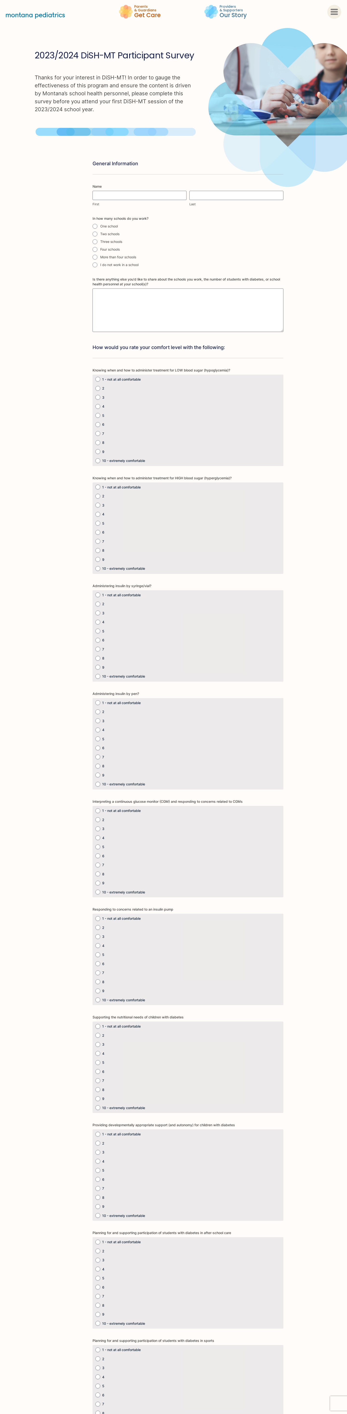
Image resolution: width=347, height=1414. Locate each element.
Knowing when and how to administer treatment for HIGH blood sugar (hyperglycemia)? (162, 478)
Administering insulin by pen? (116, 694)
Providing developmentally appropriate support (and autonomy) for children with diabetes (164, 1125)
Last (192, 204)
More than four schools (118, 257)
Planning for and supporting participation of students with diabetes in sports (153, 1340)
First (96, 204)
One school (109, 226)
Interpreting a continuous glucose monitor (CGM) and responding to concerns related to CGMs (168, 801)
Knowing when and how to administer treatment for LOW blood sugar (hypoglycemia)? (161, 370)
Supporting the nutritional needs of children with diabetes (138, 1017)
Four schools (110, 249)
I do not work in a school (119, 265)
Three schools (111, 242)
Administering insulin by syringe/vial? (122, 586)
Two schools (110, 234)
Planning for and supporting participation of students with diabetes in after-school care (162, 1233)
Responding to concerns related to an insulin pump (133, 909)
